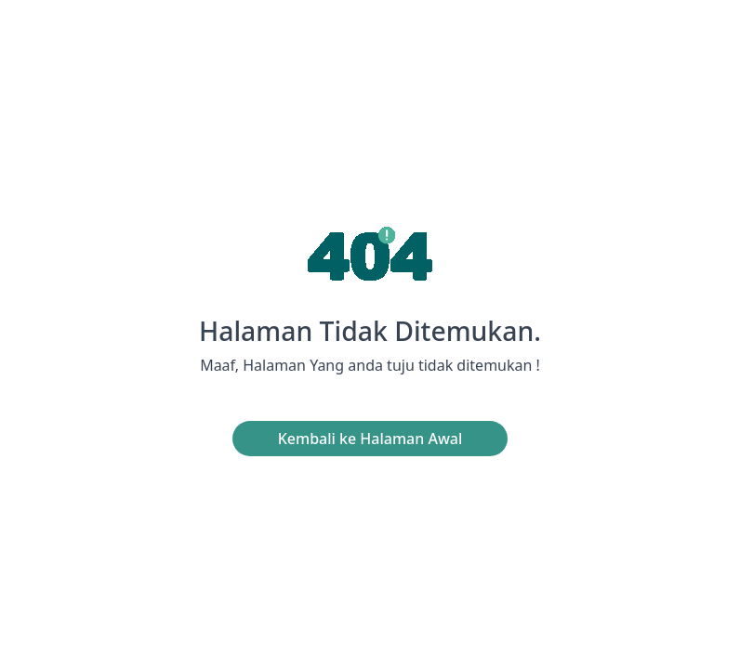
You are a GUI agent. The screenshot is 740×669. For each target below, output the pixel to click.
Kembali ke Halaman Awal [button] (370, 438)
